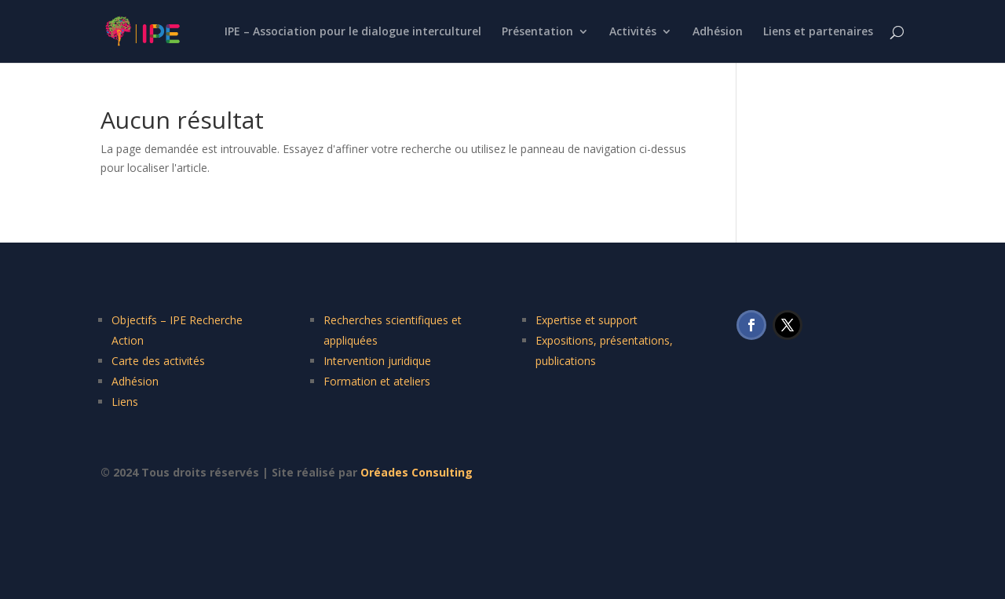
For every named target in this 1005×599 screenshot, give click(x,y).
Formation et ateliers (376, 381)
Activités (632, 32)
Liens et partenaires (818, 32)
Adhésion (718, 32)
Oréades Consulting (416, 472)
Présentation (537, 32)
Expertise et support (586, 319)
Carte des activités (158, 360)
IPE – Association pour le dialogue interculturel (353, 32)
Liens (124, 401)
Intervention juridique (377, 360)
